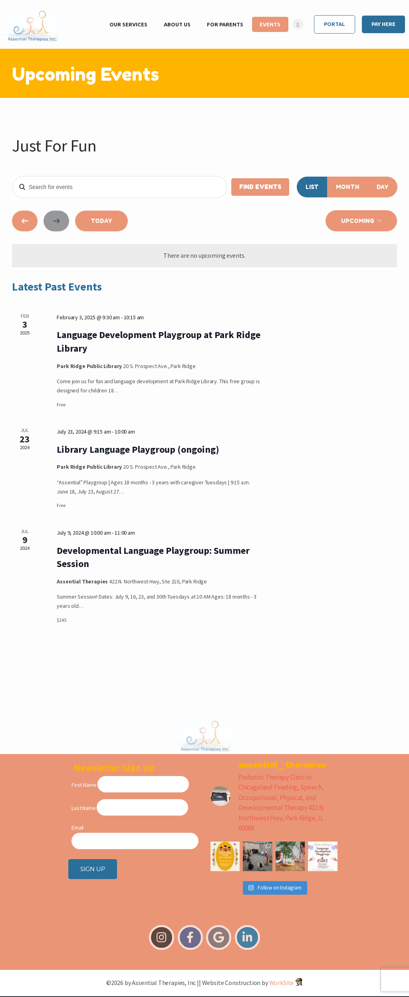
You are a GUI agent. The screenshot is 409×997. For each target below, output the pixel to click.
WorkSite (281, 983)
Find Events (260, 186)
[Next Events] (56, 221)
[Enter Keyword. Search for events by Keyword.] (119, 187)
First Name (83, 784)
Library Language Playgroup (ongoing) (138, 449)
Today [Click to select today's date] (101, 220)
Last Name (83, 808)
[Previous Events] (25, 221)
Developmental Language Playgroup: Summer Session (153, 557)
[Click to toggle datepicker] (361, 220)
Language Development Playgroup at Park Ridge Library (158, 341)
